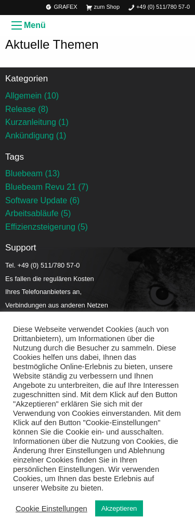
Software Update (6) (42, 200)
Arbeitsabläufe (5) (38, 213)
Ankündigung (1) (35, 135)
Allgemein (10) (32, 95)
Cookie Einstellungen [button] (51, 509)
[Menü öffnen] (16, 25)
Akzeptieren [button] (119, 508)
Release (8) (26, 109)
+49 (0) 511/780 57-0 (159, 7)
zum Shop (103, 7)
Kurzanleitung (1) (37, 122)
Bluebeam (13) (32, 173)
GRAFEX (61, 7)
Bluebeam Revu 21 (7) (46, 187)
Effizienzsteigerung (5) (46, 226)
